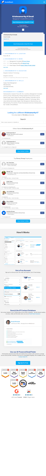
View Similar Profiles (23, 151)
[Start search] (44, 122)
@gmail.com (6, 39)
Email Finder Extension (34, 314)
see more (5, 67)
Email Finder (31, 352)
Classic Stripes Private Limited (28, 65)
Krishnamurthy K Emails (10, 34)
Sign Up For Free (23, 363)
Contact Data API (22, 357)
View (42, 134)
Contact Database (28, 310)
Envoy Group (30, 19)
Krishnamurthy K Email (23, 16)
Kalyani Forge (25, 63)
